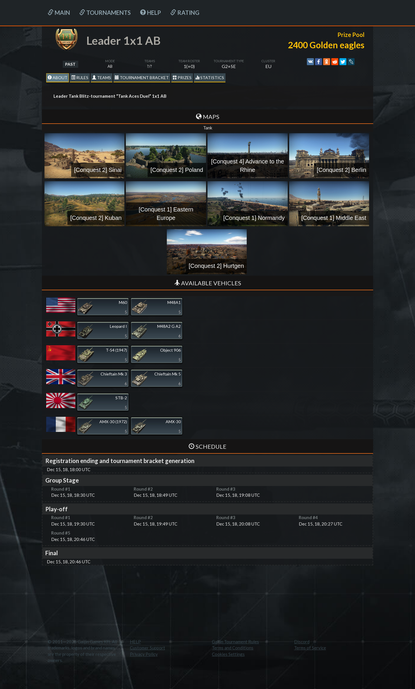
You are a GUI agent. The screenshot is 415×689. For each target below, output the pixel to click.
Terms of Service (310, 647)
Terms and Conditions (232, 647)
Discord (302, 641)
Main (59, 12)
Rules (79, 77)
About (57, 77)
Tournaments (105, 12)
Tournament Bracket (142, 77)
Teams (101, 77)
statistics (209, 77)
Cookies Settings (228, 654)
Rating (184, 12)
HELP (150, 12)
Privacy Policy (144, 654)
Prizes (182, 77)
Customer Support (147, 647)
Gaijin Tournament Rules (235, 641)
